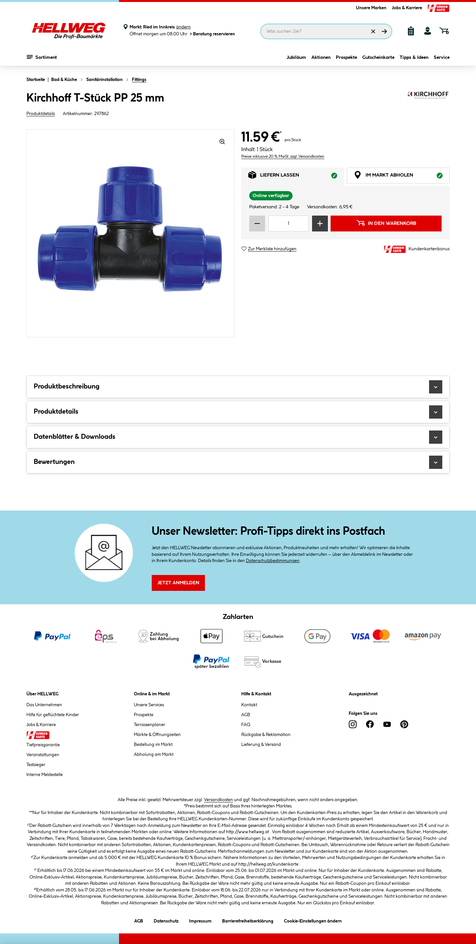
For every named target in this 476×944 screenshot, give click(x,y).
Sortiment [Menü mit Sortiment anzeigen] (42, 58)
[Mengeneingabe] (288, 223)
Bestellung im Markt (153, 745)
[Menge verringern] (257, 223)
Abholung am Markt (154, 755)
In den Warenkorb (386, 222)
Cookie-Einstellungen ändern (313, 920)
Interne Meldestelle (44, 775)
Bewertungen (238, 462)
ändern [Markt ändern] (183, 27)
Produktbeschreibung (238, 386)
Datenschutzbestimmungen (272, 561)
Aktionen (321, 58)
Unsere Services (149, 705)
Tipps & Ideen (414, 58)
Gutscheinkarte (378, 58)
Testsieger (35, 765)
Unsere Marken (371, 8)
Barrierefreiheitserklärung (247, 920)
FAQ (245, 725)
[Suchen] (384, 31)
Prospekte (346, 58)
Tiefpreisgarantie (43, 745)
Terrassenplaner (149, 725)
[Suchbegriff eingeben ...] (326, 31)
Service (442, 58)
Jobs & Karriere (407, 8)
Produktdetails (40, 114)
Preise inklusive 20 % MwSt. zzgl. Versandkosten (282, 156)
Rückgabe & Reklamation (266, 735)
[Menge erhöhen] (320, 223)
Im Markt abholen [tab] (402, 177)
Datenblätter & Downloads (238, 437)
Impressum (200, 920)
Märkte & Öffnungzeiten (157, 735)
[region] (130, 233)
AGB (245, 715)
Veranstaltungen (42, 755)
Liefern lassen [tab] (296, 177)
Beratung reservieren (212, 34)
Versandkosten (218, 800)
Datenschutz (166, 920)
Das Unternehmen (44, 705)
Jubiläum (296, 58)
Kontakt (249, 705)
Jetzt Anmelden (178, 583)
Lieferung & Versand (261, 745)
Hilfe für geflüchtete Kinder (52, 715)
